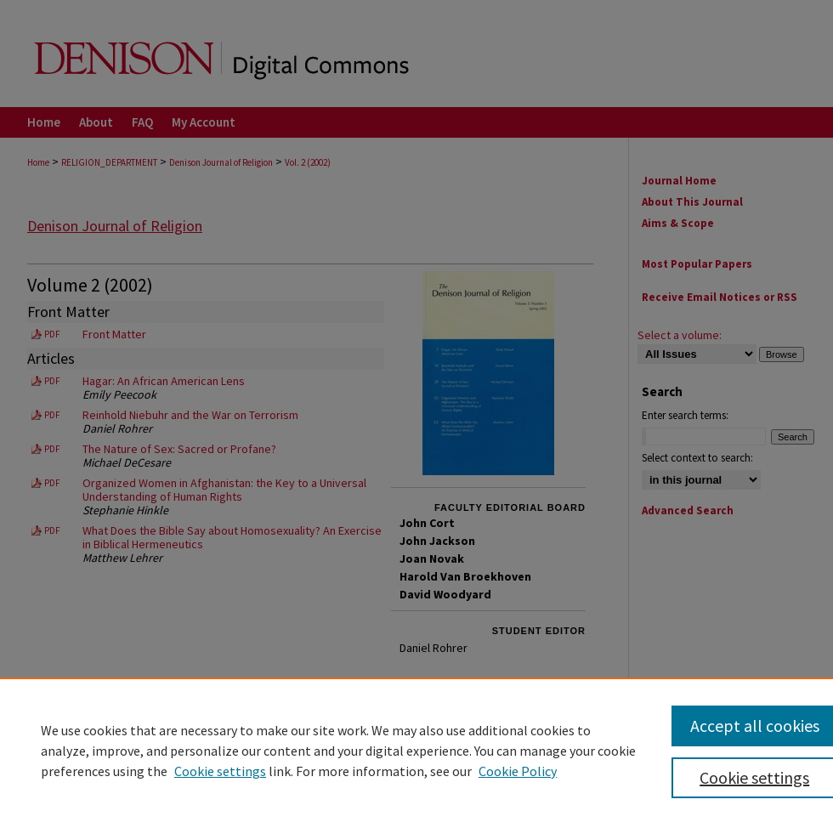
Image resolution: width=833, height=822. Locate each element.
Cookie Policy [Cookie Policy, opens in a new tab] (518, 770)
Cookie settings (220, 770)
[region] (416, 749)
